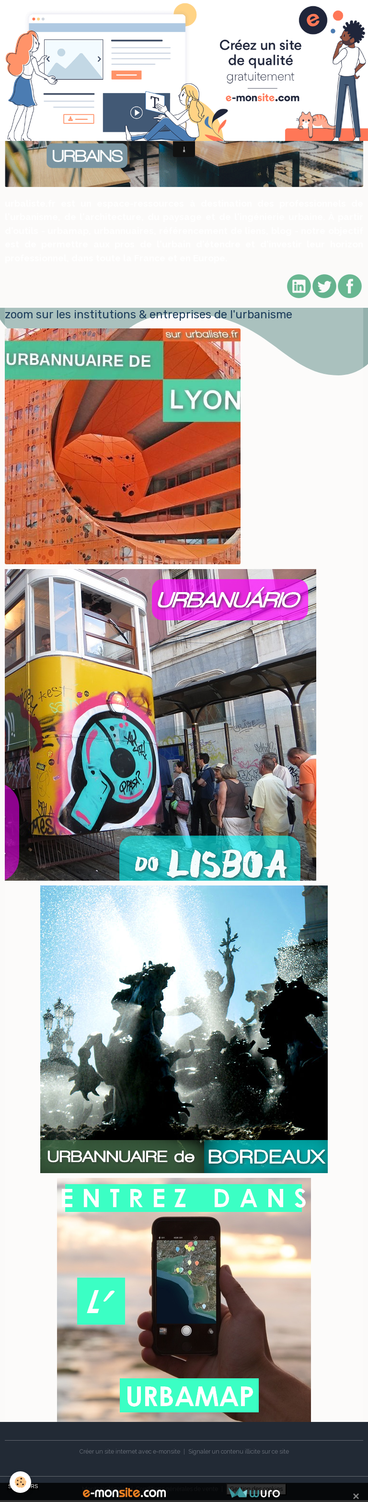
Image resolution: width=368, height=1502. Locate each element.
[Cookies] (20, 1482)
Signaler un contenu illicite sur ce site (238, 1451)
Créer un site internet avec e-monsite (130, 1451)
